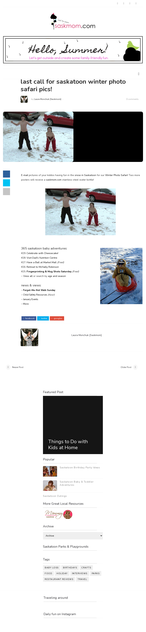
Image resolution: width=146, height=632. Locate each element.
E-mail (24, 175)
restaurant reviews (59, 579)
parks (96, 573)
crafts (86, 567)
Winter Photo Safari (116, 175)
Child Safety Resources (35, 294)
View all (28, 276)
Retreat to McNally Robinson (43, 267)
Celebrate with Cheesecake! (42, 253)
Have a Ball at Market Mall (42, 262)
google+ (57, 318)
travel (82, 579)
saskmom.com (53, 179)
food (48, 573)
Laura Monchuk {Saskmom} (47, 99)
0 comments (132, 99)
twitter (43, 318)
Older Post (126, 367)
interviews (79, 573)
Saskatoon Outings (55, 496)
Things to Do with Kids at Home (68, 444)
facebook (29, 318)
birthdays (70, 567)
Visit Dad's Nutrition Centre (42, 257)
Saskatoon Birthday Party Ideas (80, 467)
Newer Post (17, 367)
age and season (57, 276)
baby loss (52, 567)
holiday (62, 573)
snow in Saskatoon (85, 175)
